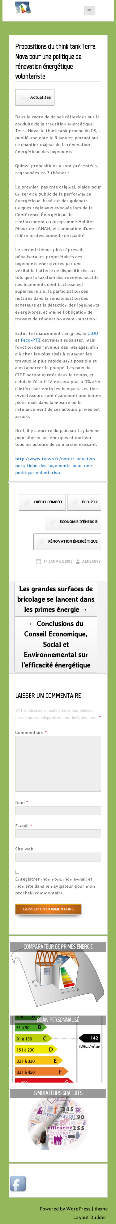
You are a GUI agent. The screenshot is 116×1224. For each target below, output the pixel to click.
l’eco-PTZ (31, 340)
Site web (24, 849)
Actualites (40, 97)
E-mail (23, 826)
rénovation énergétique (73, 541)
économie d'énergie (79, 522)
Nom (21, 802)
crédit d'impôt (48, 502)
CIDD (93, 333)
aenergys (91, 561)
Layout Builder (89, 1217)
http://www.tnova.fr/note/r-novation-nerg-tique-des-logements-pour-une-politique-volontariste (56, 465)
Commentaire (31, 732)
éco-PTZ (90, 502)
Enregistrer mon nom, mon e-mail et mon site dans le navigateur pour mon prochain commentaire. (55, 886)
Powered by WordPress (65, 1209)
